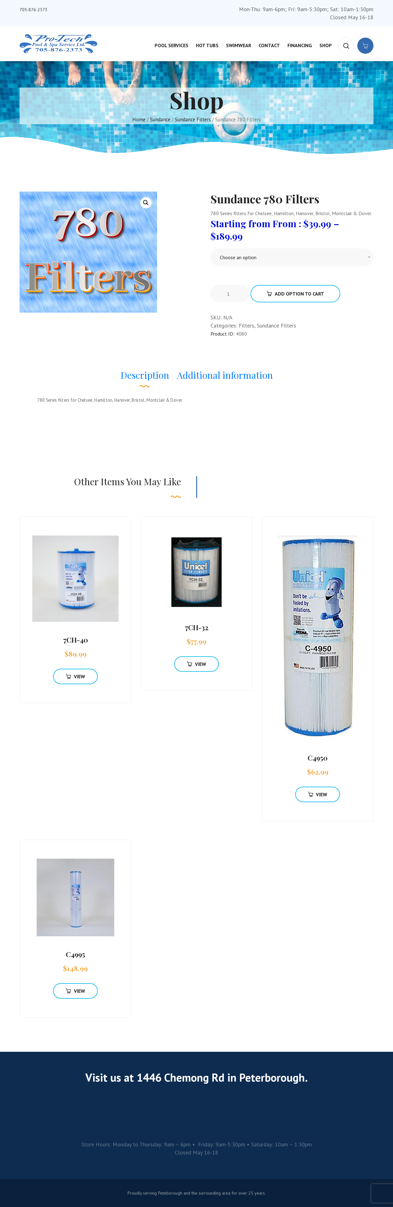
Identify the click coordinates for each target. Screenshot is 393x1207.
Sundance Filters (193, 119)
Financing (299, 45)
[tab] (144, 378)
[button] (145, 202)
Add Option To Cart (295, 294)
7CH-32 (196, 627)
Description (144, 375)
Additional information (225, 375)
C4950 (318, 757)
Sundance (160, 119)
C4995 (75, 954)
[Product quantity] (231, 293)
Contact (269, 45)
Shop (325, 45)
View (75, 676)
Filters (246, 325)
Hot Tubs (207, 45)
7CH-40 (75, 639)
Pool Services (171, 45)
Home (139, 119)
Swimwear (238, 45)
